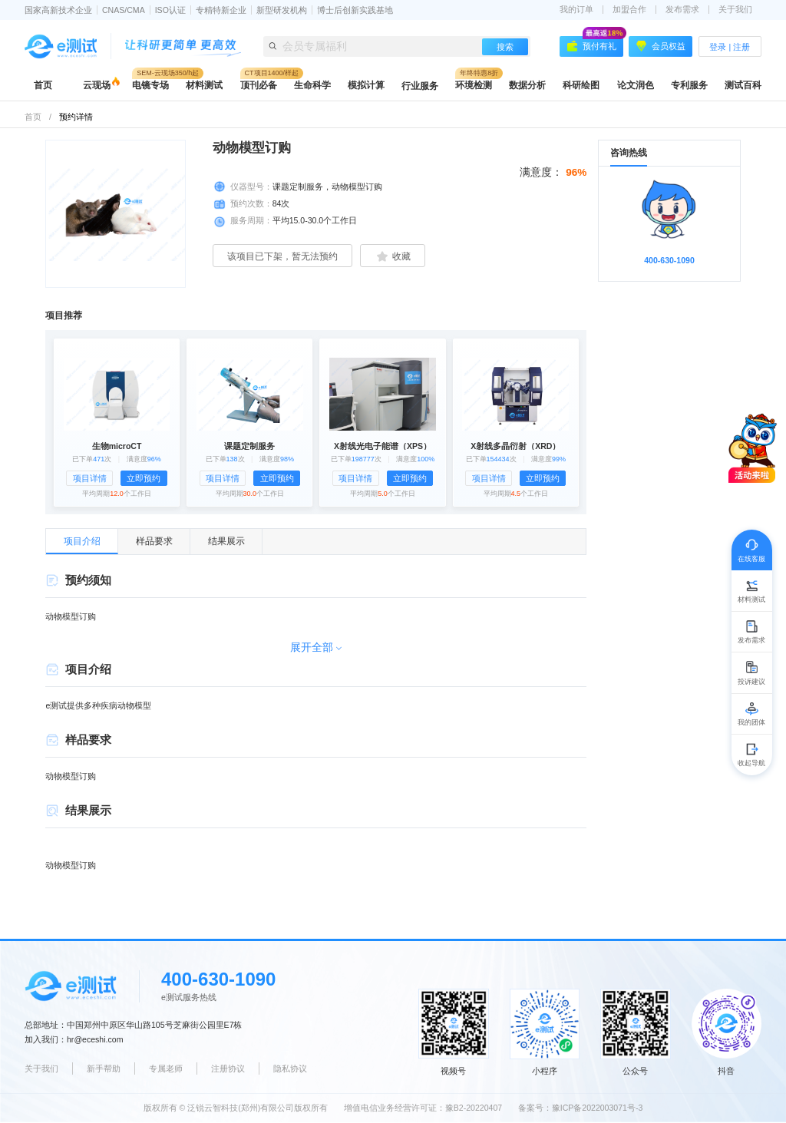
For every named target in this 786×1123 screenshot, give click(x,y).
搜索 (505, 46)
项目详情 (90, 478)
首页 (43, 85)
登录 (717, 46)
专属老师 (166, 1068)
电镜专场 (150, 85)
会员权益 (660, 46)
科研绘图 (581, 85)
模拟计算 (366, 85)
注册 (741, 46)
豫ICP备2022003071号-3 (597, 1107)
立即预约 (143, 478)
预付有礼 (595, 43)
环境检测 (473, 85)
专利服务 (689, 85)
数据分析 (527, 85)
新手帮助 (104, 1068)
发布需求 (682, 9)
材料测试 (204, 85)
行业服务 (419, 86)
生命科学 (312, 85)
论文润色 (635, 85)
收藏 (393, 256)
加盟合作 (629, 9)
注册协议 (228, 1068)
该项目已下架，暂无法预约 (282, 256)
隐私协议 (290, 1068)
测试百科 (743, 85)
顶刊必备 (258, 85)
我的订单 (576, 9)
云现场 (97, 85)
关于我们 (735, 9)
